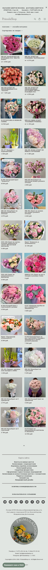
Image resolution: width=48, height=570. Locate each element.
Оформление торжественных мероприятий (24, 472)
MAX (28, 12)
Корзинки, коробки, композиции (24, 466)
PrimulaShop (9, 19)
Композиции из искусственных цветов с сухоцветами (24, 474)
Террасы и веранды (24, 476)
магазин (5, 27)
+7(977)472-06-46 (35, 10)
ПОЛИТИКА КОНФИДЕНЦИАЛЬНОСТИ (24, 486)
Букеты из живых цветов (24, 462)
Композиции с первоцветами (24, 464)
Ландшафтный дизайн (24, 480)
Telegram (21, 12)
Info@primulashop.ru (26, 553)
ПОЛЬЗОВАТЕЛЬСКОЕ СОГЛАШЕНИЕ (24, 494)
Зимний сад (24, 478)
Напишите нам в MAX (14, 565)
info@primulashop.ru (23, 14)
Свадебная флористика (24, 470)
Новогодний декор (24, 468)
